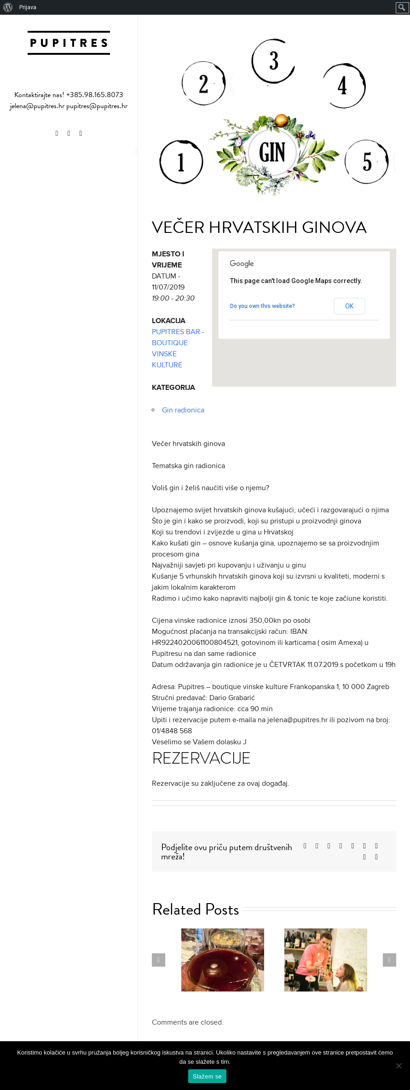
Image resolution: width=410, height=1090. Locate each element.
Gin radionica (183, 410)
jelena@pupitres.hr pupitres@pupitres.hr (68, 105)
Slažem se (207, 1076)
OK (349, 306)
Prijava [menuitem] (27, 7)
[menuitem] (8, 7)
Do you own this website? (262, 306)
